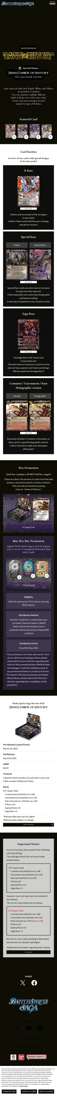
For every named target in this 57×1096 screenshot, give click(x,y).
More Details (28, 210)
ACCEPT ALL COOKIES (29, 1091)
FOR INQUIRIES (29, 1059)
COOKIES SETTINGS (29, 1063)
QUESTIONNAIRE (28, 839)
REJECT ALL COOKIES (46, 1091)
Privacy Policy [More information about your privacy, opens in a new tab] (23, 1086)
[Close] (54, 1069)
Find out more (28, 971)
